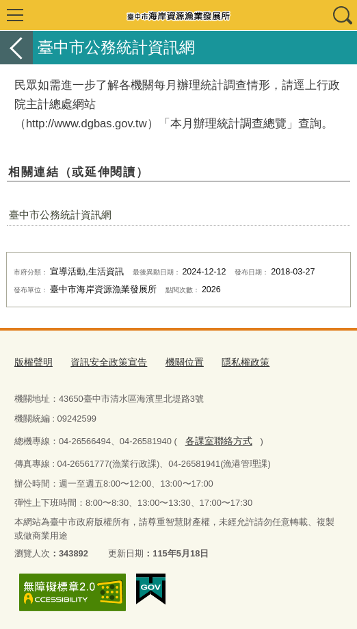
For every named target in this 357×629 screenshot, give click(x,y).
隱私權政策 (233, 362)
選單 (15, 15)
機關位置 (175, 362)
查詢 (342, 15)
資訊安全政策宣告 (103, 362)
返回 (16, 47)
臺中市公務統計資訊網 (60, 214)
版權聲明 (32, 362)
